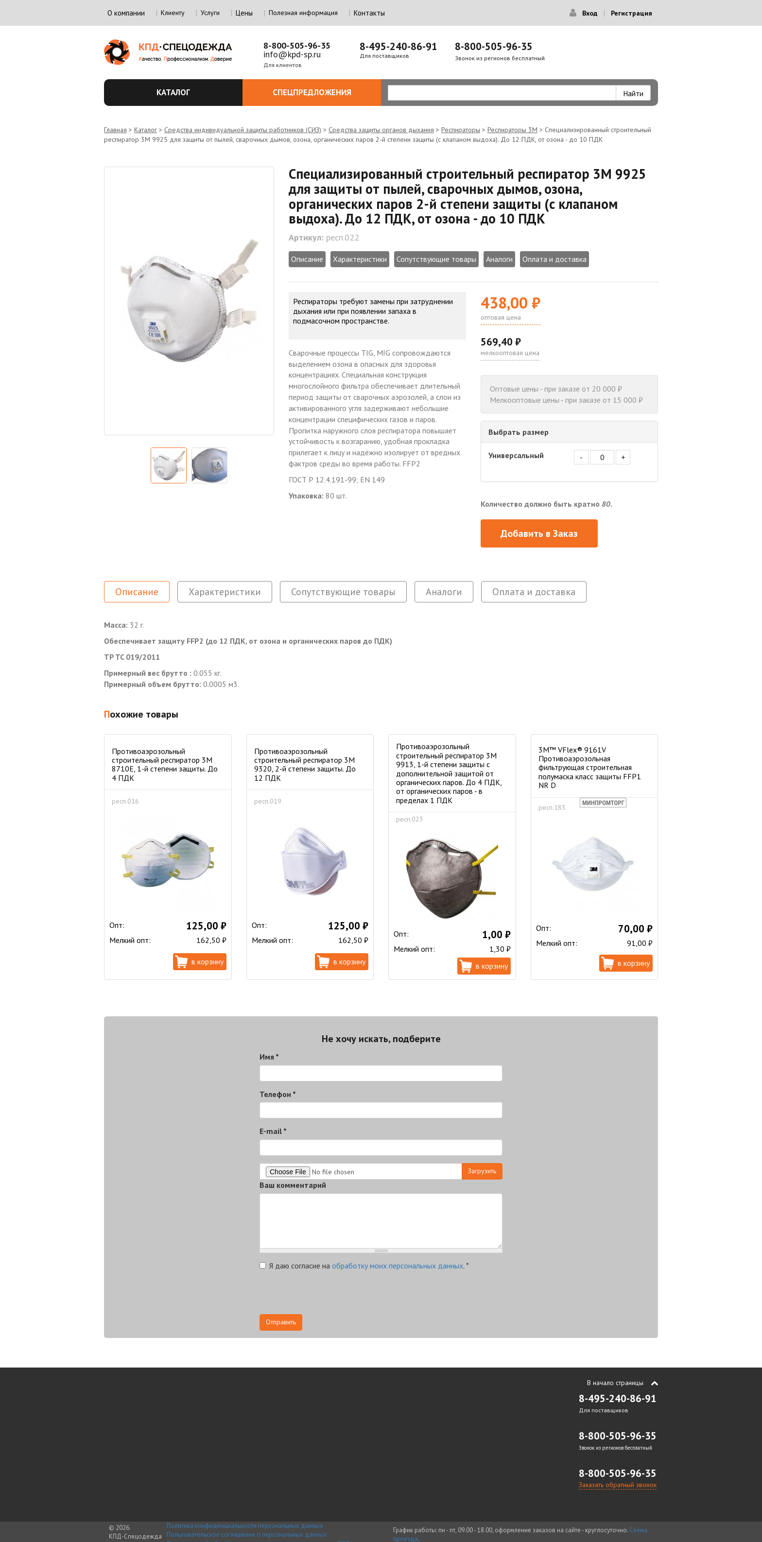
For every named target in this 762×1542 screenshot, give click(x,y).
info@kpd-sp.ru (292, 54)
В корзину (207, 961)
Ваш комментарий (293, 1185)
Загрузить (482, 1170)
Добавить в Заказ (539, 533)
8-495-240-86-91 (398, 46)
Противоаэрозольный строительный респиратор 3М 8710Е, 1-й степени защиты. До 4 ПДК (165, 764)
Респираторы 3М (512, 129)
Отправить (281, 1322)
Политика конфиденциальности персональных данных (245, 1526)
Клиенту (173, 12)
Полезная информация (303, 12)
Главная (115, 129)
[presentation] (333, 1295)
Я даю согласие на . (364, 1265)
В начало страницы (615, 1382)
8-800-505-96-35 (296, 45)
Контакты (369, 12)
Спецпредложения (321, 92)
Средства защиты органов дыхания (381, 129)
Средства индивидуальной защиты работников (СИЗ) (242, 129)
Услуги (210, 12)
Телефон (278, 1094)
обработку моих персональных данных (397, 1265)
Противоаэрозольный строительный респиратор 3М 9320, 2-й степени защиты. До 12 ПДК (305, 764)
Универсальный (516, 455)
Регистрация (631, 13)
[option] (189, 301)
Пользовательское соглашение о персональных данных (247, 1534)
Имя (269, 1057)
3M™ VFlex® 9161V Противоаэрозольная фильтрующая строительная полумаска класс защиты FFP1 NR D (589, 767)
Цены (244, 12)
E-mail (273, 1131)
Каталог (193, 92)
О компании (126, 12)
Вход (589, 13)
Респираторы (460, 129)
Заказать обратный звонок (618, 1484)
